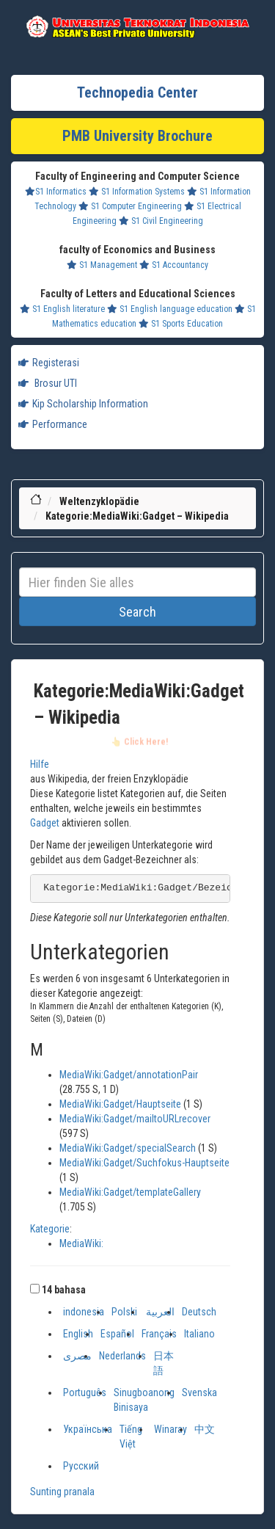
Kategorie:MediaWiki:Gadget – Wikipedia (137, 516)
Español (117, 1334)
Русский (81, 1466)
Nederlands (122, 1356)
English (78, 1334)
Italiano (199, 1334)
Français (159, 1334)
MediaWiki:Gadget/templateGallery (130, 1192)
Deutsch (199, 1312)
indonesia (83, 1312)
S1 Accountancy (173, 265)
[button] (35, 1288)
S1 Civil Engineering (161, 221)
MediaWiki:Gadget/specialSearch (127, 1148)
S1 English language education (169, 309)
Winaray (170, 1429)
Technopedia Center (137, 92)
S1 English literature (62, 309)
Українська (87, 1429)
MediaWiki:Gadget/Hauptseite (120, 1104)
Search (137, 612)
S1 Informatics (56, 191)
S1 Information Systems (137, 191)
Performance (52, 424)
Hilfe (39, 764)
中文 (204, 1429)
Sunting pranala (62, 1491)
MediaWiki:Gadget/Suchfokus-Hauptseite (144, 1163)
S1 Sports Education (181, 324)
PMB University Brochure (137, 136)
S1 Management (102, 265)
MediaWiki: (81, 1243)
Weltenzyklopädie (99, 501)
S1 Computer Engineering (130, 206)
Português (84, 1392)
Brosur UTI (47, 383)
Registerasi (48, 362)
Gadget (44, 823)
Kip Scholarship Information (83, 404)
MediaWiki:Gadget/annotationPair (128, 1075)
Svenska (199, 1392)
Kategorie (50, 1229)
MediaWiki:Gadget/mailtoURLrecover (134, 1119)
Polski (124, 1312)
